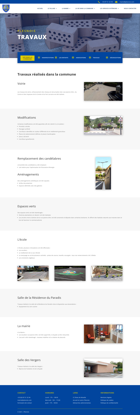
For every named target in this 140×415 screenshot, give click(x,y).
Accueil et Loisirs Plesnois (81, 400)
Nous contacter (130, 8)
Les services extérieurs (108, 8)
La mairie (65, 8)
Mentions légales (106, 397)
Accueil (40, 8)
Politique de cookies (107, 400)
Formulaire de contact (25, 403)
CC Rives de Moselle (79, 397)
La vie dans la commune (84, 8)
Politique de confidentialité (109, 403)
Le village (51, 8)
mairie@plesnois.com (25, 400)
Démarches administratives (82, 403)
